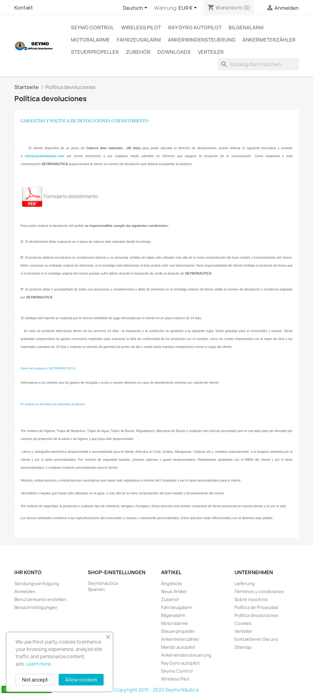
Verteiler (211, 52)
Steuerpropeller (95, 52)
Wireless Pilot (141, 27)
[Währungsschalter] (189, 8)
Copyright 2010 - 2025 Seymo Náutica (157, 690)
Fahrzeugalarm (139, 39)
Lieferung (244, 583)
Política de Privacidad (256, 607)
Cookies (243, 623)
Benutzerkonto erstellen (40, 599)
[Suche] (258, 64)
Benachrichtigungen (35, 607)
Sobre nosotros (251, 599)
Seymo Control (92, 27)
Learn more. (39, 664)
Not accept (35, 679)
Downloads (174, 52)
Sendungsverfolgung (36, 583)
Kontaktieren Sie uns (256, 639)
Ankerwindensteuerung (201, 39)
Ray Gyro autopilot (195, 27)
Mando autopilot (178, 647)
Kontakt (23, 7)
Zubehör (138, 52)
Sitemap (243, 647)
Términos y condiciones (259, 591)
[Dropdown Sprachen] (136, 8)
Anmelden (24, 591)
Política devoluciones (256, 615)
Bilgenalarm (246, 27)
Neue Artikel (173, 591)
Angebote (171, 583)
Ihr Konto (28, 572)
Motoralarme (90, 39)
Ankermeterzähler (269, 39)
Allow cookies (81, 679)
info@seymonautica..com (44, 156)
